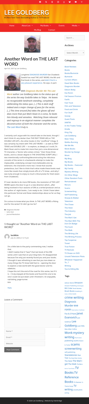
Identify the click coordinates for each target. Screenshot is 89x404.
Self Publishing (71, 194)
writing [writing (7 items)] (67, 393)
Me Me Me (69, 145)
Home (11, 25)
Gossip (67, 116)
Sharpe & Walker (72, 198)
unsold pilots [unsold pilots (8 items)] (77, 390)
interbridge (57, 401)
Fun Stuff (68, 112)
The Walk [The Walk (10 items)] (72, 364)
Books (67, 70)
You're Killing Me (72, 269)
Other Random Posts (73, 178)
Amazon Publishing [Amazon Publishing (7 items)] (71, 286)
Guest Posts (70, 119)
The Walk (68, 230)
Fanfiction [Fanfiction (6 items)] (81, 310)
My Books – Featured (73, 165)
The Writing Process (73, 236)
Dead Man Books (72, 83)
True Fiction (70, 246)
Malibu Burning (71, 142)
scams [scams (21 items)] (75, 344)
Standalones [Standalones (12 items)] (71, 354)
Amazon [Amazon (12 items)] (78, 282)
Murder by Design (72, 152)
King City (68, 132)
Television (69, 201)
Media (77, 25)
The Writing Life (71, 233)
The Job (68, 214)
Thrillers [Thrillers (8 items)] (80, 364)
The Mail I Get (70, 217)
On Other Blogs (71, 175)
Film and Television (73, 106)
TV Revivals (69, 250)
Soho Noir (10, 212)
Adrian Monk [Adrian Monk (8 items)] (69, 283)
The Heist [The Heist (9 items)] (68, 361)
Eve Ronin (69, 93)
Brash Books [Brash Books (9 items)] (70, 291)
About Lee (29, 25)
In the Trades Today (73, 125)
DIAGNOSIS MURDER (39, 74)
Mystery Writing (71, 171)
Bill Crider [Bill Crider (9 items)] (69, 288)
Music (67, 155)
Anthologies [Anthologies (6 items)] (80, 286)
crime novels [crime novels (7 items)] (72, 294)
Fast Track (69, 103)
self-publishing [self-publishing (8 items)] (70, 352)
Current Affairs (71, 80)
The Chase (69, 204)
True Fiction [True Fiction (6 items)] (71, 368)
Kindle (67, 129)
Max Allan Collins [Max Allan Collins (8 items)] (71, 329)
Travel (67, 243)
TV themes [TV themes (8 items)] (77, 382)
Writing (68, 265)
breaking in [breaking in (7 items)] (78, 291)
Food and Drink (71, 109)
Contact (51, 30)
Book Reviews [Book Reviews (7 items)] (77, 288)
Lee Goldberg (26, 12)
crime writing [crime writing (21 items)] (74, 297)
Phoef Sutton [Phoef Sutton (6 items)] (78, 337)
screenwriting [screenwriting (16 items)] (73, 348)
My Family (69, 168)
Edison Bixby (70, 89)
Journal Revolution (13, 214)
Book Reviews (70, 66)
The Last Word (14, 127)
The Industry (70, 211)
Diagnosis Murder (13, 210)
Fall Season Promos (73, 96)
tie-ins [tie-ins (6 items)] (66, 368)
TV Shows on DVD (72, 253)
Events (62, 25)
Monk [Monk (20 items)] (69, 333)
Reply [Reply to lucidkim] (10, 288)
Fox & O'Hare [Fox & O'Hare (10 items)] (70, 313)
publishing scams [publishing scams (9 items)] (72, 340)
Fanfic (67, 99)
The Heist (69, 208)
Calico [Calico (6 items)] (66, 294)
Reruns (68, 184)
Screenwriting (70, 191)
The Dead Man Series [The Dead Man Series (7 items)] (75, 358)
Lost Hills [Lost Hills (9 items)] (80, 326)
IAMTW (68, 122)
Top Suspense (70, 240)
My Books (47, 25)
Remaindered (70, 181)
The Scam (69, 227)
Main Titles (69, 139)
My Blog (37, 30)
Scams (67, 188)
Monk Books (70, 148)
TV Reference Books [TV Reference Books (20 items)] (72, 377)
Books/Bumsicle (71, 73)
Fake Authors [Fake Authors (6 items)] (75, 310)
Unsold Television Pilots (75, 256)
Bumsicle (68, 76)
